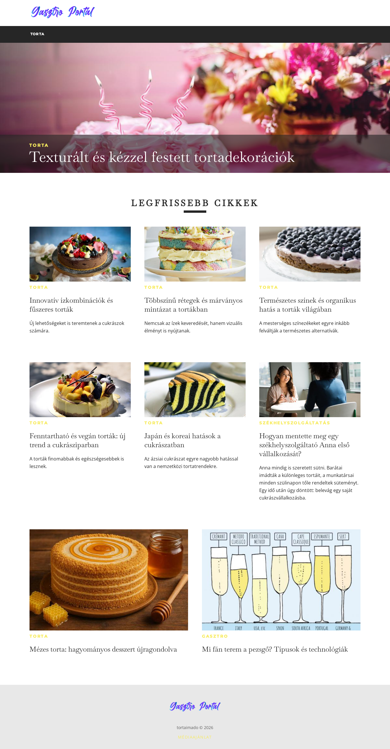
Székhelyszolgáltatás (294, 423)
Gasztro (215, 636)
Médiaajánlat (195, 737)
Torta (39, 145)
